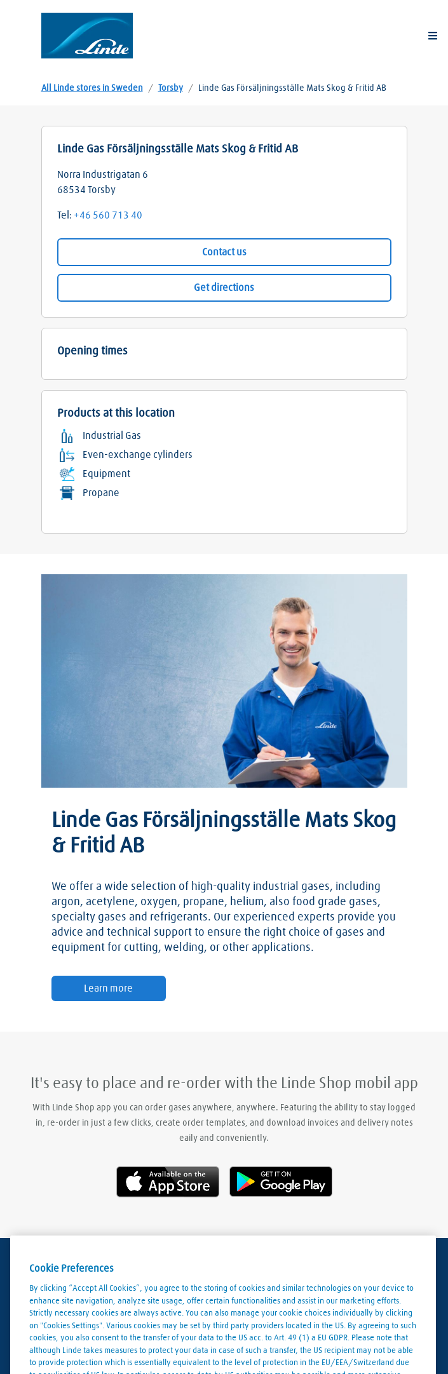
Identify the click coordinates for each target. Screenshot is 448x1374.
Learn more (108, 988)
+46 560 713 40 (108, 215)
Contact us (224, 252)
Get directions (224, 288)
